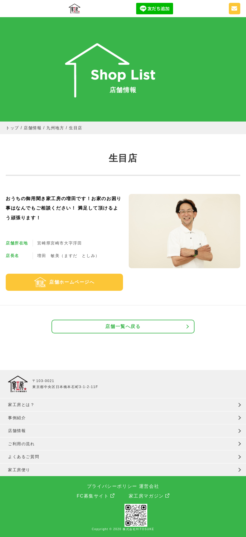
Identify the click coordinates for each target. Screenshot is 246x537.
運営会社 (149, 486)
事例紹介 (17, 417)
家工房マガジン (146, 496)
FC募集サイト (93, 496)
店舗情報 (17, 430)
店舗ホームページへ (71, 282)
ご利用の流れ (21, 443)
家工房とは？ (21, 404)
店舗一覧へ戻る (122, 326)
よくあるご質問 (23, 456)
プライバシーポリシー (112, 486)
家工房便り (19, 470)
